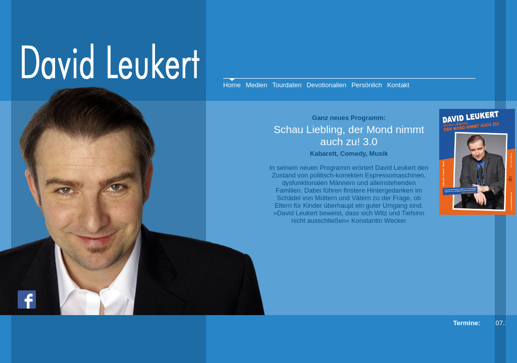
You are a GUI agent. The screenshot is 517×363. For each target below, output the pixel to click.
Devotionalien (326, 85)
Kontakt (398, 85)
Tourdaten (286, 85)
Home (232, 85)
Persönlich (366, 85)
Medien (257, 85)
